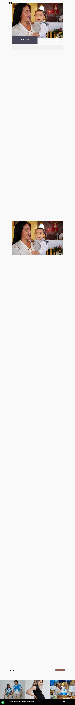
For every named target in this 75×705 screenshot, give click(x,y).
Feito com (37, 704)
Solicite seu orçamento (60, 669)
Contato (32, 701)
